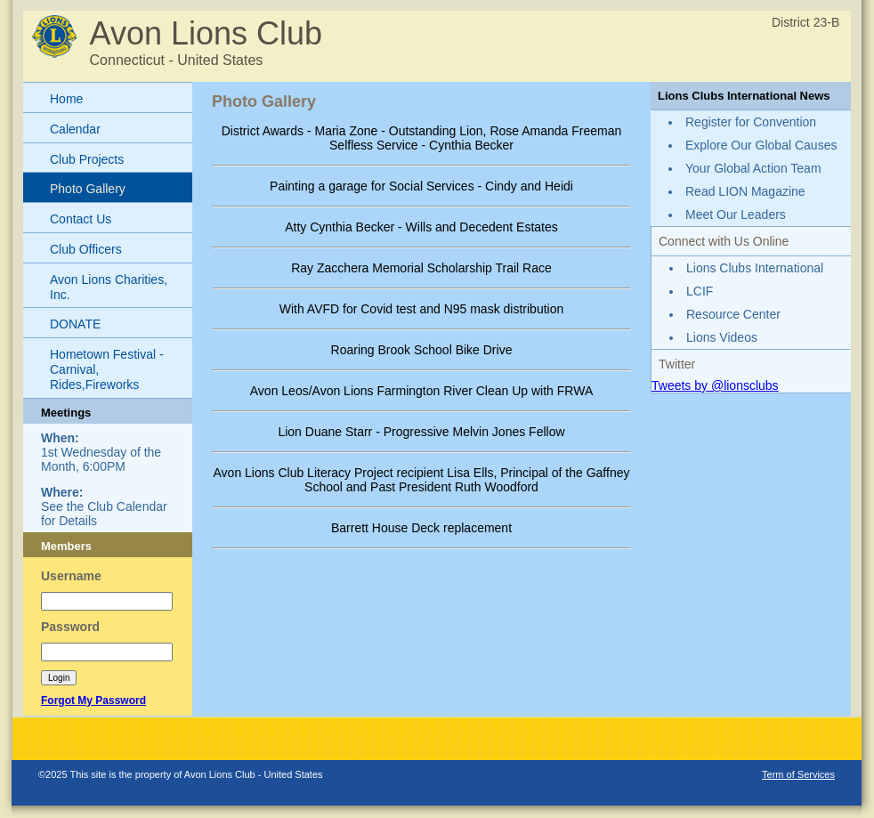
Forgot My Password (93, 700)
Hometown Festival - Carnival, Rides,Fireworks (107, 369)
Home (66, 99)
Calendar (75, 129)
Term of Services (798, 774)
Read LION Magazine (745, 191)
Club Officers (86, 249)
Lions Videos (721, 337)
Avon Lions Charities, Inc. (108, 287)
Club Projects (87, 159)
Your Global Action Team (753, 168)
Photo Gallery (87, 189)
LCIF (699, 291)
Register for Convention (750, 122)
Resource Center (733, 314)
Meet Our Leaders (735, 214)
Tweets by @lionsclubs (715, 385)
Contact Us (80, 219)
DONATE (75, 324)
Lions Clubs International (754, 268)
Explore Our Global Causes (761, 145)
